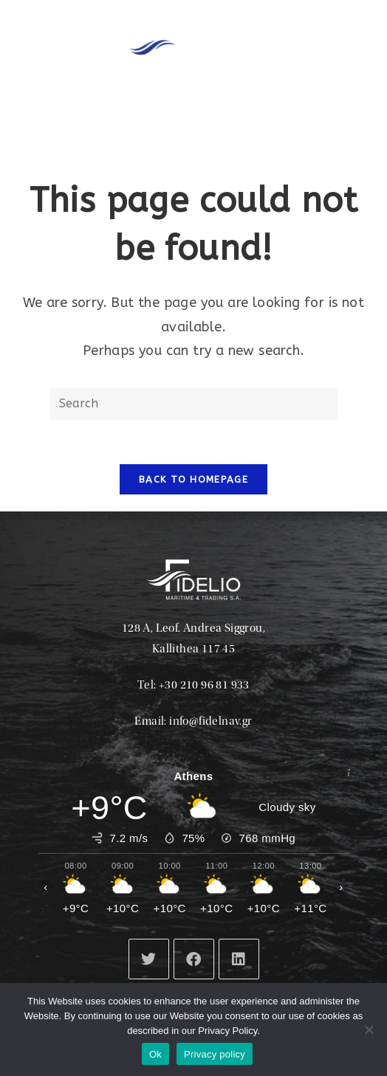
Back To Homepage (193, 479)
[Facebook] (194, 959)
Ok (155, 1054)
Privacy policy (214, 1054)
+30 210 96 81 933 (204, 686)
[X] (149, 959)
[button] (227, 119)
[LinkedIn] (239, 959)
